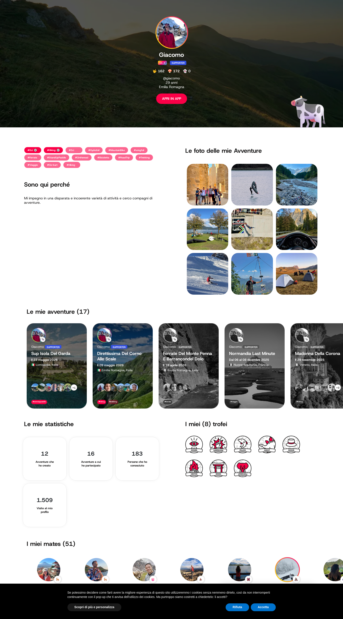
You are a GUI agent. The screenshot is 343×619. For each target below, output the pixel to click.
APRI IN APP (171, 98)
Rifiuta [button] (237, 607)
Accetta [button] (263, 607)
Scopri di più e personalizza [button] (94, 607)
